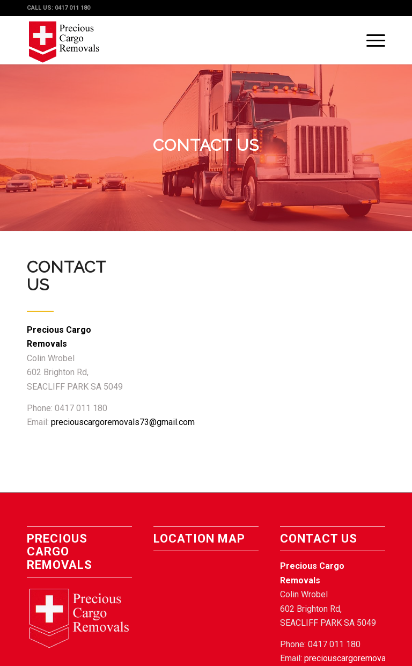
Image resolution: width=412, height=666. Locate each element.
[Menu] (370, 40)
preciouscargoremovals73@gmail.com (123, 422)
